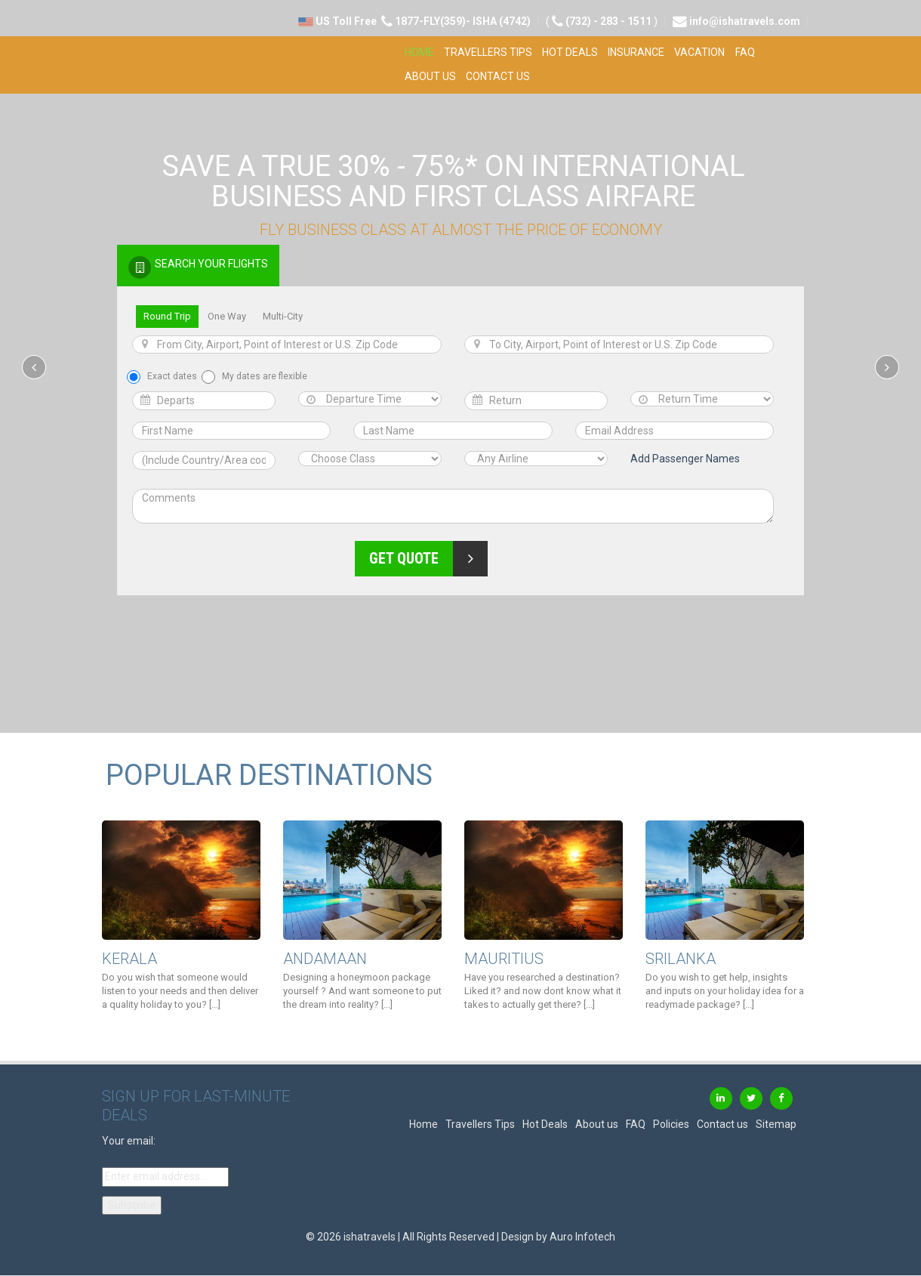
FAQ (745, 52)
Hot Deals (570, 52)
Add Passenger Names (685, 459)
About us (430, 76)
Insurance (636, 52)
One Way (227, 316)
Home (419, 52)
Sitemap (776, 1124)
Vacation (699, 52)
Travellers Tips (488, 52)
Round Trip (167, 316)
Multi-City (283, 316)
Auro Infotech (582, 1237)
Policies (671, 1124)
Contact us (498, 76)
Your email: (129, 1141)
